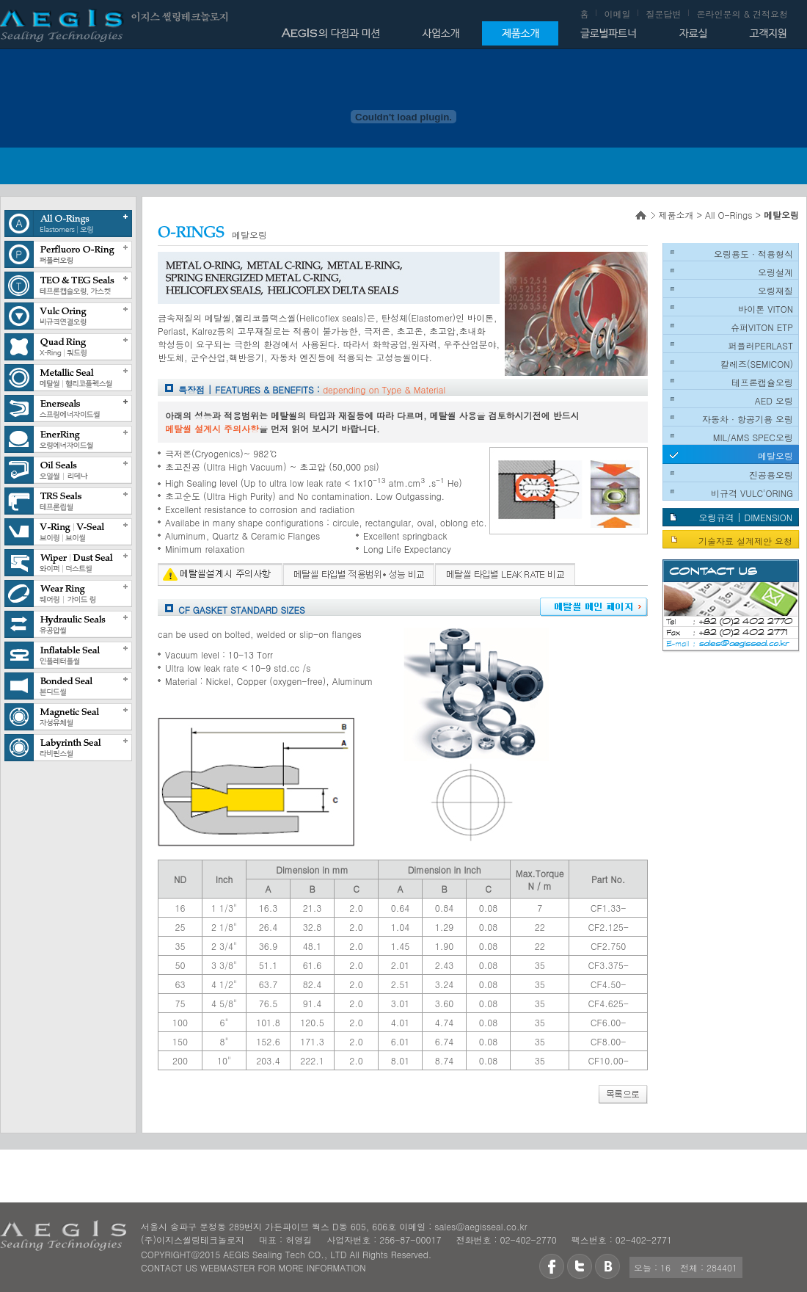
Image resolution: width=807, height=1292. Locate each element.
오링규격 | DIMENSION (745, 517)
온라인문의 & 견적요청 (742, 13)
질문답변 (663, 13)
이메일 (617, 13)
